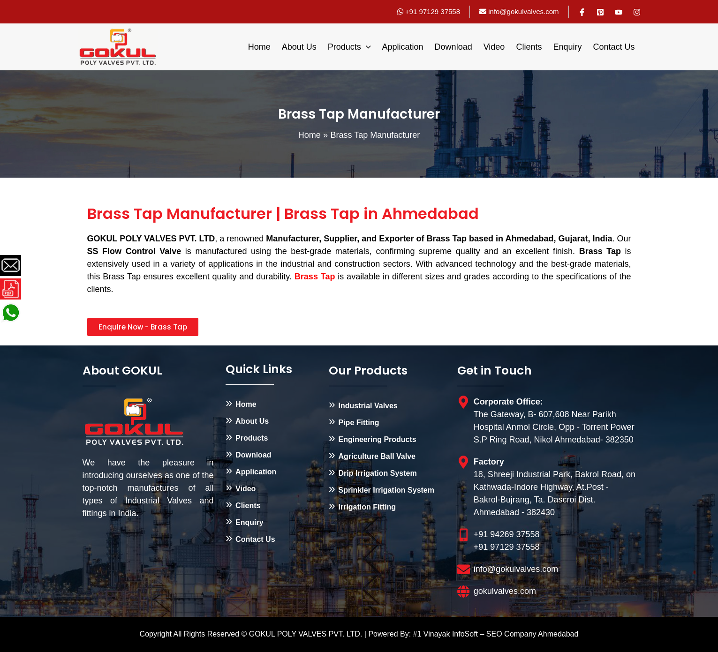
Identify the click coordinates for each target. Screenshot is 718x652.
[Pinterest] (600, 12)
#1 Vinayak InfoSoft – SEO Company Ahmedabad (496, 634)
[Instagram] (637, 12)
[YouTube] (618, 12)
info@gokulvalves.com (523, 11)
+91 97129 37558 (428, 11)
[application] (366, 47)
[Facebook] (582, 12)
